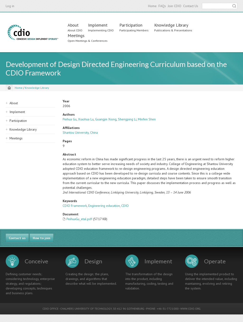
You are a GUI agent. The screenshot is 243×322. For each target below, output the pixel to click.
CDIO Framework (75, 206)
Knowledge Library (171, 25)
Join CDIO (174, 6)
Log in (10, 6)
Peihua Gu (70, 119)
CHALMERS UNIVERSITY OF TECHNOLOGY (86, 308)
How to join (41, 238)
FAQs (162, 6)
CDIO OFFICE (50, 308)
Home (152, 6)
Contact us (17, 238)
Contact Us (190, 6)
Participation (130, 25)
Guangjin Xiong (106, 119)
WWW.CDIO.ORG (190, 308)
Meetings (76, 35)
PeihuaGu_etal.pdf (79, 219)
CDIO (125, 206)
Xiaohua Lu (86, 119)
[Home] (9, 88)
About (73, 25)
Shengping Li (127, 119)
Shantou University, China (80, 132)
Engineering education (104, 206)
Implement (97, 25)
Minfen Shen (147, 119)
